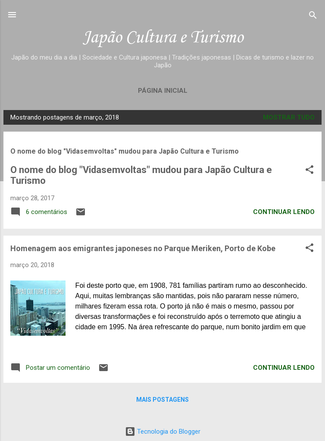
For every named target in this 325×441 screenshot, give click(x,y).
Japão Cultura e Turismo (162, 38)
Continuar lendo (284, 212)
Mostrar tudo (289, 117)
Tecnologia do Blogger (162, 431)
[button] (309, 170)
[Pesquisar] (313, 15)
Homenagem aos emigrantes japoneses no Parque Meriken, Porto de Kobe (142, 248)
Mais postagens (162, 399)
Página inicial (163, 90)
